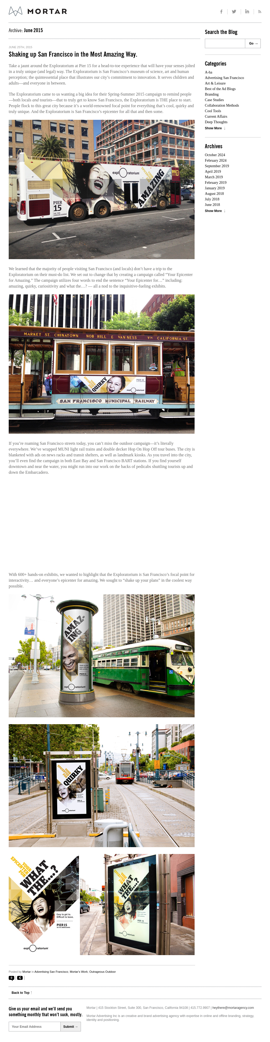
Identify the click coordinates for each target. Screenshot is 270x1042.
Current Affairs (216, 116)
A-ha (208, 72)
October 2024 (215, 155)
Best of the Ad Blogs (220, 89)
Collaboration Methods (222, 105)
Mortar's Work (79, 971)
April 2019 (213, 172)
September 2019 (217, 166)
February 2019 (215, 183)
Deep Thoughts (216, 122)
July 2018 (212, 199)
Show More (213, 128)
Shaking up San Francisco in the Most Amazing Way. (73, 54)
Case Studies (214, 100)
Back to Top (21, 993)
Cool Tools (213, 111)
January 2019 (215, 188)
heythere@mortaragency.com (233, 1008)
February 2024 (215, 160)
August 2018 (214, 194)
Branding (212, 94)
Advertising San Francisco (51, 971)
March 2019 (214, 177)
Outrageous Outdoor (102, 971)
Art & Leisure (215, 83)
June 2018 (212, 205)
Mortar (26, 971)
